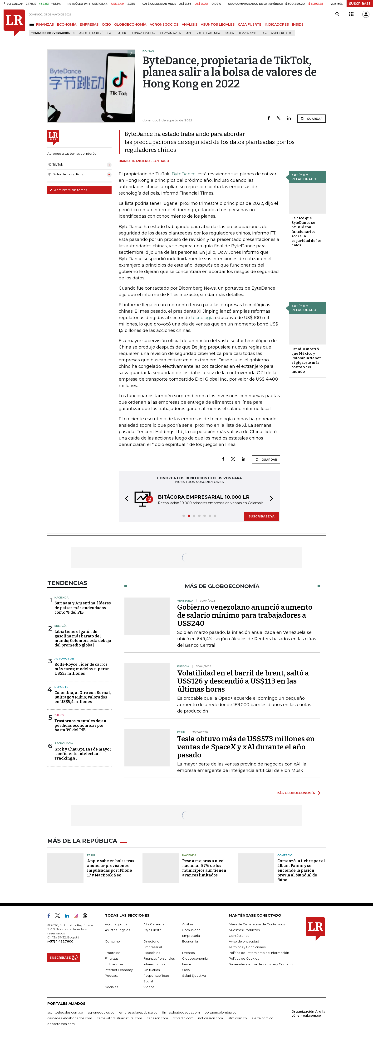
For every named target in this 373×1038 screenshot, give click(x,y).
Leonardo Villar (143, 33)
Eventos (188, 953)
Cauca (229, 33)
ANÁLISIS (189, 24)
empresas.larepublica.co (138, 1012)
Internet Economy (119, 970)
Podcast (111, 975)
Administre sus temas (68, 190)
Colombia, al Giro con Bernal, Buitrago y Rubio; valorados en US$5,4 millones (82, 697)
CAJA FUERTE (249, 24)
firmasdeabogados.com (181, 1012)
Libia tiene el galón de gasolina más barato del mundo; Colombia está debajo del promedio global (82, 638)
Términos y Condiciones (247, 947)
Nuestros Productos (244, 930)
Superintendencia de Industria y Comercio (261, 964)
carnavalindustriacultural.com (119, 1018)
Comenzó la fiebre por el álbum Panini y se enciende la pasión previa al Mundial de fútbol (301, 870)
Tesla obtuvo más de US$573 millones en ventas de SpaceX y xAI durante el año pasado (246, 747)
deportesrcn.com (61, 1024)
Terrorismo (247, 33)
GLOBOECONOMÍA (130, 24)
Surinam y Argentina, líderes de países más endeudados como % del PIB (82, 607)
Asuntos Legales (117, 930)
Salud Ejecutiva (194, 975)
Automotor (64, 658)
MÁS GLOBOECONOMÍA (295, 793)
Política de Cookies (244, 958)
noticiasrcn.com (210, 1018)
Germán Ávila (170, 33)
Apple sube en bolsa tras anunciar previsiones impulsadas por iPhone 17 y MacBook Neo (110, 868)
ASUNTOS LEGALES (218, 24)
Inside (186, 964)
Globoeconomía (195, 958)
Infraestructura (154, 964)
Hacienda (61, 597)
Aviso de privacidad (244, 941)
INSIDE (298, 24)
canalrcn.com (157, 1018)
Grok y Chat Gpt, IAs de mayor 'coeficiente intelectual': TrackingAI (82, 754)
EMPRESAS (89, 24)
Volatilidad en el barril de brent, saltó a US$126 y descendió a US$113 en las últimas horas (243, 681)
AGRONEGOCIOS (164, 24)
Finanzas (111, 958)
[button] (125, 499)
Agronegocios (116, 924)
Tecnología (63, 743)
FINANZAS (45, 24)
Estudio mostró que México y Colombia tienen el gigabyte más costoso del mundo (306, 360)
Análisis (187, 924)
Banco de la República (94, 33)
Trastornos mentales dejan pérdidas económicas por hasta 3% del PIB (80, 725)
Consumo (112, 941)
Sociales (111, 987)
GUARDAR (311, 118)
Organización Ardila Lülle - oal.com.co (308, 1013)
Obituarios (151, 970)
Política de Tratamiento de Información (259, 953)
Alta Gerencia (153, 924)
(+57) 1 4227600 (60, 941)
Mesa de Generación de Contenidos (257, 924)
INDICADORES (277, 24)
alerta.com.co (262, 1018)
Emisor (121, 33)
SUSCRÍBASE (360, 3)
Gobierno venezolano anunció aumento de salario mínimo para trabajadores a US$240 (244, 615)
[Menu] (32, 24)
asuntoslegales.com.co (65, 1012)
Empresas (112, 953)
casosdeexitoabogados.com (69, 1018)
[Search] (337, 14)
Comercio (285, 855)
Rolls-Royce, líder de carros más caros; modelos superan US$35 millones (82, 669)
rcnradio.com (183, 1018)
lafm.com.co (237, 1018)
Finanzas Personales (159, 958)
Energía (60, 625)
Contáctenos (239, 936)
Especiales (151, 953)
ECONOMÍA (66, 24)
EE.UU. (91, 855)
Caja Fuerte (152, 930)
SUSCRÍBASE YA (262, 516)
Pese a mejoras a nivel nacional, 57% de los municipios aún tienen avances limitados (204, 868)
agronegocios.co (101, 1012)
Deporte (61, 687)
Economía (190, 941)
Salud (59, 715)
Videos (148, 987)
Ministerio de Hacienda (203, 33)
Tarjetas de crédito (276, 33)
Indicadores (114, 964)
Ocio (186, 970)
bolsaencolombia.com (222, 1012)
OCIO (106, 24)
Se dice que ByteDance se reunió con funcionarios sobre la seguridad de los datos (306, 231)
